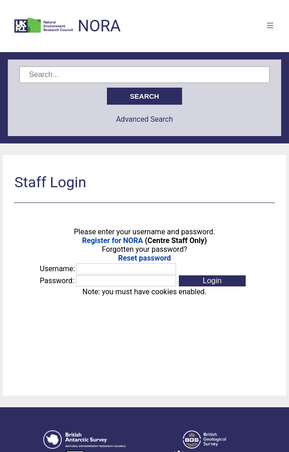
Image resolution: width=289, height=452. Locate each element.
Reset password (144, 258)
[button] (212, 280)
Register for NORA (112, 240)
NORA (98, 26)
